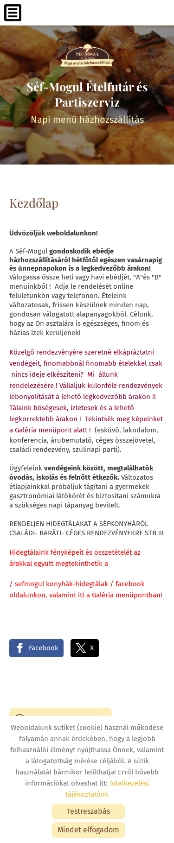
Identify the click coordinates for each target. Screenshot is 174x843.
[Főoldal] (87, 55)
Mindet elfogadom (88, 829)
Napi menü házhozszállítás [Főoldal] (87, 102)
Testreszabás (88, 811)
